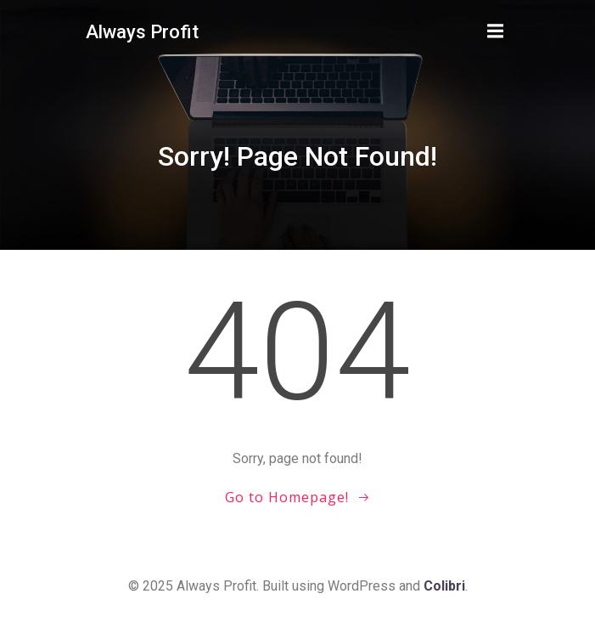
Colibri (444, 586)
